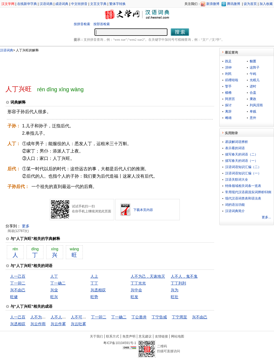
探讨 (228, 105)
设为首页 (250, 4)
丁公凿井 (139, 317)
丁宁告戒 (159, 317)
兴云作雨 (38, 324)
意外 (253, 118)
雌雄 (228, 118)
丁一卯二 (17, 283)
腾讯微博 (233, 4)
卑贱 (253, 111)
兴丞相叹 (98, 290)
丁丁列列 (178, 283)
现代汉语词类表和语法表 (243, 198)
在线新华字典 (27, 4)
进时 (253, 86)
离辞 (228, 111)
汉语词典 (46, 4)
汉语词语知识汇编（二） (243, 167)
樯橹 (228, 93)
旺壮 (174, 297)
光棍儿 (255, 80)
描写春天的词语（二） (241, 154)
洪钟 (228, 67)
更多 (26, 226)
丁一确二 (58, 283)
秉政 (253, 99)
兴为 (174, 290)
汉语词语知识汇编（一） (243, 173)
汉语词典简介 (235, 211)
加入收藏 (266, 4)
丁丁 (94, 283)
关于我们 (96, 336)
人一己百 (17, 276)
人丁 (54, 276)
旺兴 (54, 297)
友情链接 (161, 336)
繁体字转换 (117, 4)
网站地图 (177, 336)
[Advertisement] (100, 66)
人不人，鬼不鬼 (184, 276)
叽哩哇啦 (231, 80)
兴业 (54, 290)
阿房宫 (230, 99)
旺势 (94, 297)
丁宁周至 (179, 317)
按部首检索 (101, 24)
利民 (228, 74)
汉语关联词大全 (236, 179)
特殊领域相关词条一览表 (243, 186)
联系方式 (112, 336)
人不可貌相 (80, 317)
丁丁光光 (138, 283)
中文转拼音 (79, 4)
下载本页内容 (143, 210)
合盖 (253, 93)
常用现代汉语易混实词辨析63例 (248, 192)
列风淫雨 (256, 105)
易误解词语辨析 (236, 142)
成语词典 (61, 4)
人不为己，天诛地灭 (148, 276)
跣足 (228, 61)
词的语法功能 (235, 205)
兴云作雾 (58, 324)
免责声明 (128, 336)
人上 (94, 276)
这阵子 (255, 67)
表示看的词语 (235, 148)
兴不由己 (17, 290)
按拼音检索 (82, 24)
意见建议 (145, 336)
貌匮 (253, 61)
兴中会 (136, 290)
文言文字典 (98, 4)
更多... (266, 217)
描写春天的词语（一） (241, 161)
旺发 (134, 297)
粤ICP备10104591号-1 (119, 343)
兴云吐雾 (78, 324)
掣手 (228, 86)
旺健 (14, 297)
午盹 (253, 74)
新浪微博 (212, 4)
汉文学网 (7, 4)
